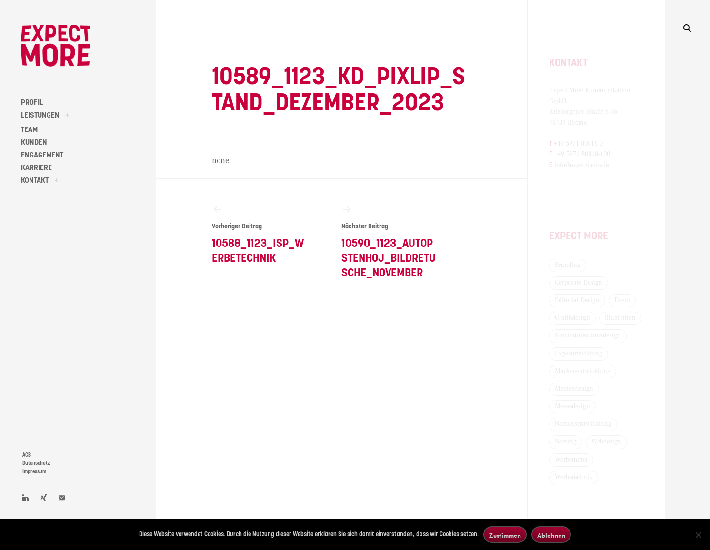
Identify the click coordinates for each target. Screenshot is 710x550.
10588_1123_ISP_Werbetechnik (260, 234)
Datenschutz (36, 463)
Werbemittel (571, 459)
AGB (26, 455)
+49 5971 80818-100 (582, 154)
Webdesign (606, 441)
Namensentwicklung (583, 424)
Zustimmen (505, 535)
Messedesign (572, 406)
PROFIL (32, 102)
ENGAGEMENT (42, 155)
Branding (567, 265)
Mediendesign (574, 388)
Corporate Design (578, 282)
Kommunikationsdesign (588, 335)
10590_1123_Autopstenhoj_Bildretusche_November (390, 241)
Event (622, 300)
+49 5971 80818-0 (578, 143)
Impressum (34, 471)
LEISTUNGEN (40, 115)
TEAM (29, 129)
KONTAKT (35, 180)
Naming (566, 441)
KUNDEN (34, 142)
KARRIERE (36, 167)
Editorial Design (577, 300)
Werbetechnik (573, 477)
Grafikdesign (572, 317)
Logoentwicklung (578, 353)
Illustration (620, 317)
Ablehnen (551, 535)
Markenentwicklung (582, 371)
